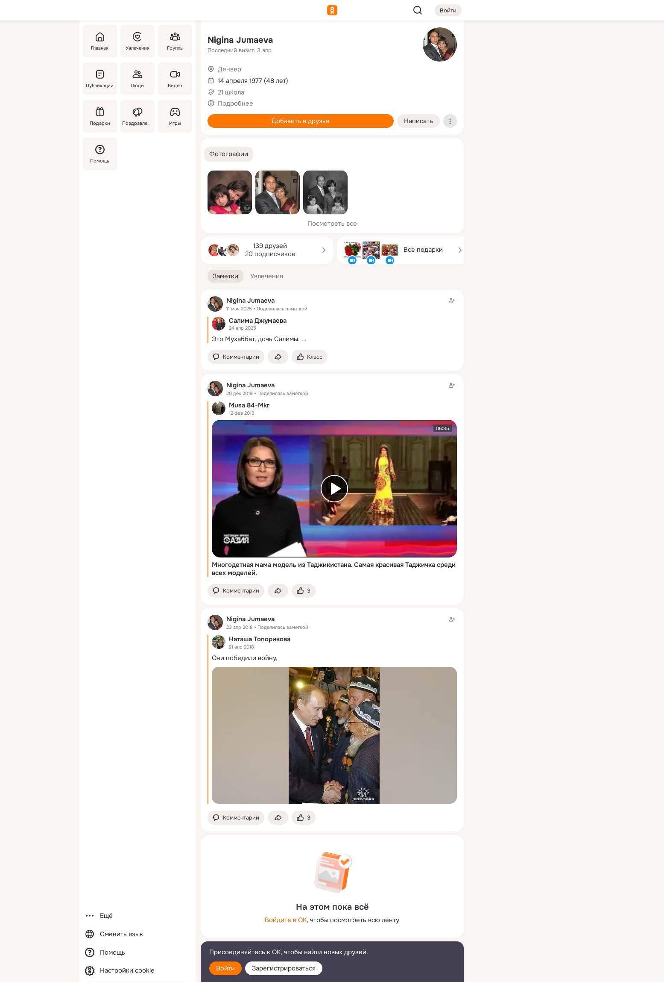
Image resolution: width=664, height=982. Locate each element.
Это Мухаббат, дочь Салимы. (256, 339)
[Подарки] (100, 116)
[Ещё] (137, 916)
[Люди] (137, 78)
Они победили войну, (245, 658)
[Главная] (100, 41)
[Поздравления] (137, 116)
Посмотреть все (332, 223)
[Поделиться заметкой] (278, 357)
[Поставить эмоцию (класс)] (310, 357)
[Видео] (174, 78)
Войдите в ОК (286, 920)
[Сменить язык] (137, 934)
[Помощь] (100, 154)
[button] (228, 154)
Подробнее (235, 103)
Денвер (229, 69)
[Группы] (174, 41)
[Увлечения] (137, 41)
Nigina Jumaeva (240, 40)
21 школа (231, 92)
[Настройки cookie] (137, 970)
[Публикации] (100, 78)
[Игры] (174, 116)
